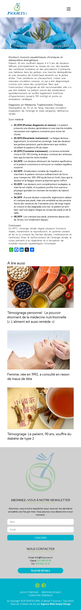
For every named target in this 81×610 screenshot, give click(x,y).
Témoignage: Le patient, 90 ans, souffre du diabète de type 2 (39, 436)
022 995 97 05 (44, 560)
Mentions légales (51, 592)
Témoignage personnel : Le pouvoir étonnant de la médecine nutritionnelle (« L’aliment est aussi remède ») (36, 317)
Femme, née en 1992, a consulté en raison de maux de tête (38, 376)
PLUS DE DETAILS (40, 570)
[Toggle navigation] (69, 9)
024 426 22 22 (42, 563)
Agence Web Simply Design (56, 604)
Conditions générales (40, 595)
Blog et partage (29, 592)
